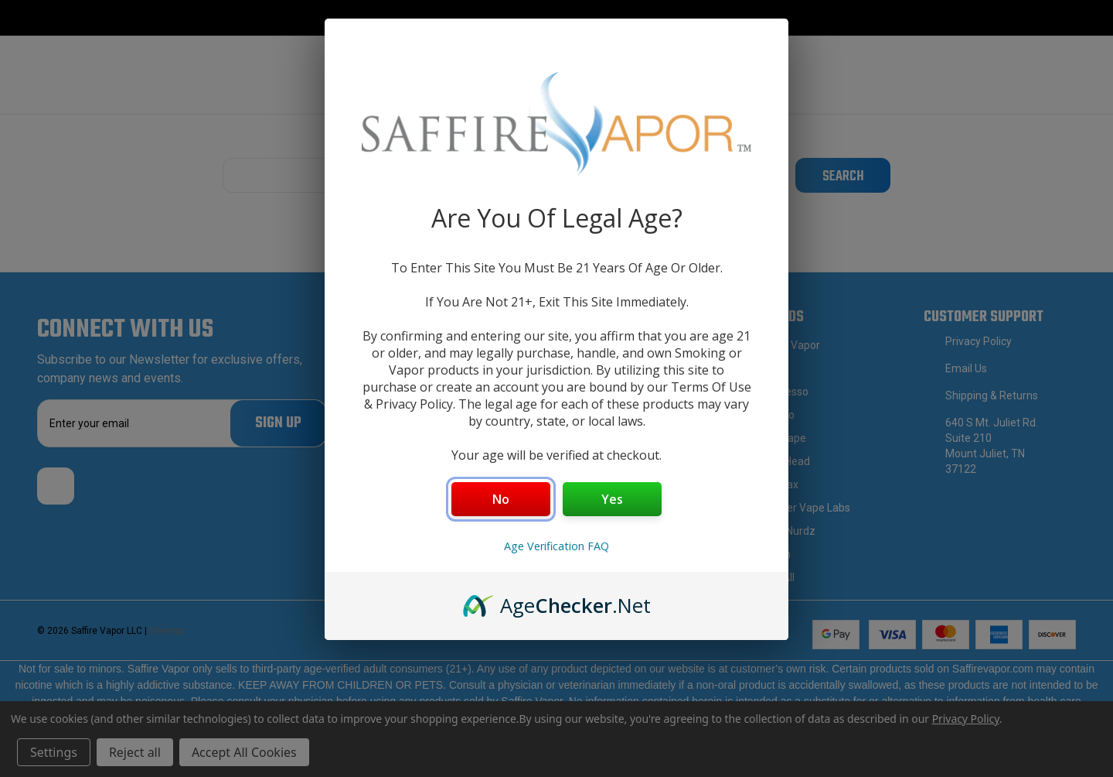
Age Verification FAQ (556, 546)
